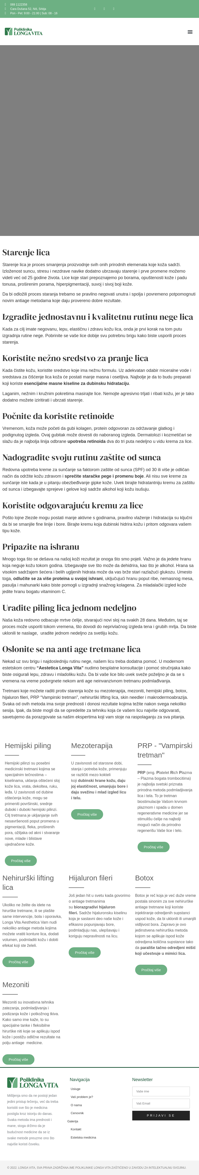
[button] (190, 31)
